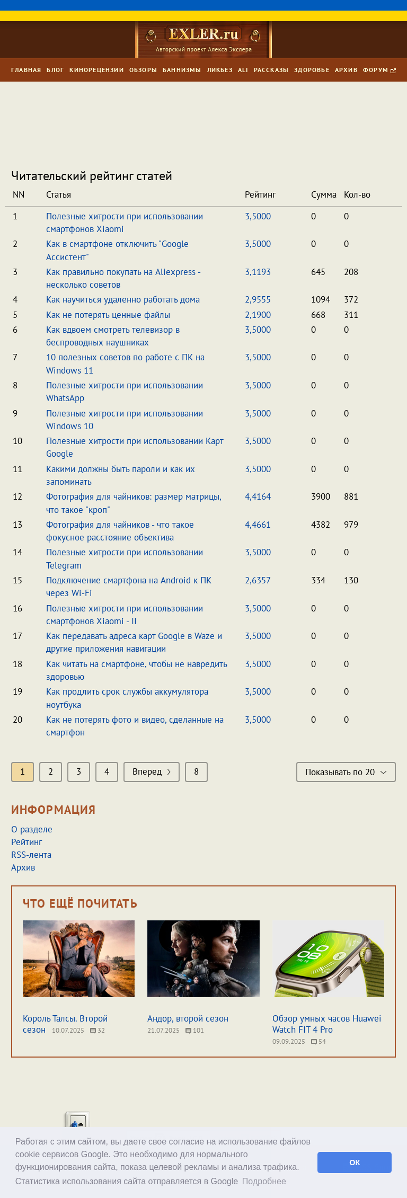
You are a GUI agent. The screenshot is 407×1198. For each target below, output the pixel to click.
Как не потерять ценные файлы (108, 315)
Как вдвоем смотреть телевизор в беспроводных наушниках (113, 336)
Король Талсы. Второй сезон (65, 1024)
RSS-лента (31, 854)
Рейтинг (26, 842)
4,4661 (258, 524)
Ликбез (220, 70)
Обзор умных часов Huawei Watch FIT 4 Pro (327, 1024)
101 (194, 1030)
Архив (346, 70)
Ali (243, 70)
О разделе (31, 829)
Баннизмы (182, 70)
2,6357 (258, 580)
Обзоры (143, 70)
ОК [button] (354, 1162)
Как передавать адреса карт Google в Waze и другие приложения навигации (134, 642)
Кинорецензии (96, 70)
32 (97, 1030)
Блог (55, 70)
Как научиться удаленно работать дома (123, 299)
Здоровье (312, 70)
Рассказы (271, 70)
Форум (379, 70)
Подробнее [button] (264, 1181)
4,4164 (258, 496)
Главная (26, 70)
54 (318, 1041)
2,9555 (258, 299)
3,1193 (258, 272)
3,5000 (258, 216)
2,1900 (258, 315)
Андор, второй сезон (187, 1018)
